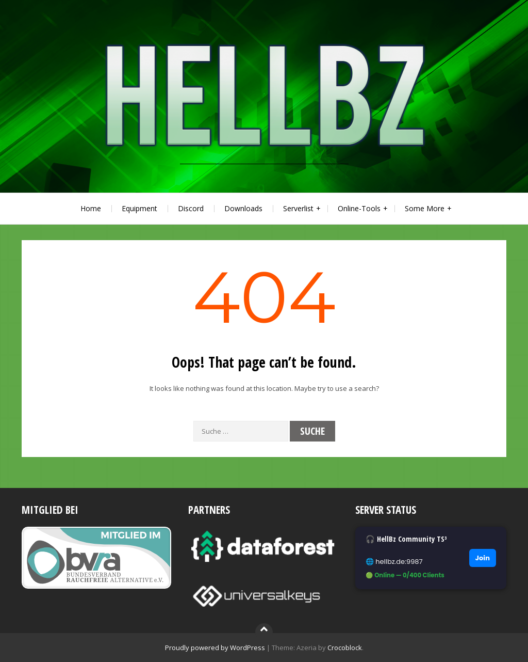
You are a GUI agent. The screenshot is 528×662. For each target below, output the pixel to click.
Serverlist (298, 208)
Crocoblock (344, 647)
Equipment (139, 208)
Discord (191, 208)
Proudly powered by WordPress (215, 647)
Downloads (243, 208)
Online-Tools (359, 208)
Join (482, 558)
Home (90, 208)
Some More (424, 208)
